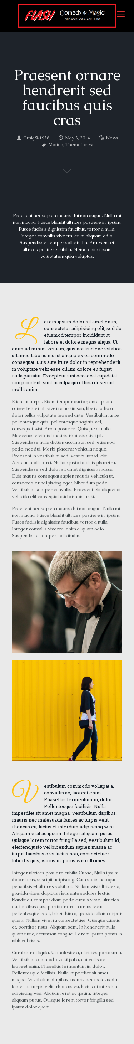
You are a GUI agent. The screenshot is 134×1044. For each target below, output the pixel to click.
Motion (55, 145)
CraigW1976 (36, 138)
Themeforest (79, 145)
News (112, 138)
